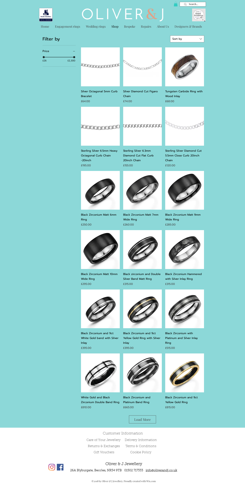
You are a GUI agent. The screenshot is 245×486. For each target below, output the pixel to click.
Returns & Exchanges (104, 446)
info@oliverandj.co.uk (161, 470)
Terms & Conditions (140, 446)
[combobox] (187, 38)
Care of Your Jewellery (103, 440)
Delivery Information (141, 440)
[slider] (44, 57)
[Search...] (194, 4)
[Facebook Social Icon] (60, 467)
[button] (176, 4)
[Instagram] (51, 467)
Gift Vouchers (104, 452)
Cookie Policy (140, 452)
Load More (142, 419)
